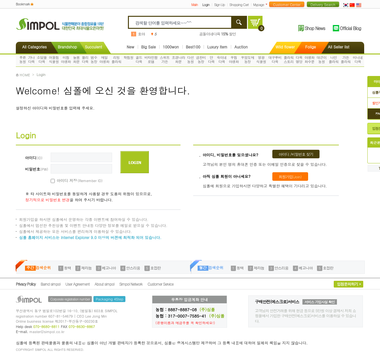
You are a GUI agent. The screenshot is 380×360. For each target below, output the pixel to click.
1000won (171, 47)
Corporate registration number (70, 299)
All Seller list (338, 46)
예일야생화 (104, 59)
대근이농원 (321, 59)
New (130, 47)
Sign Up (219, 4)
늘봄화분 (76, 59)
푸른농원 (22, 59)
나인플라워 (334, 59)
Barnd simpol (50, 284)
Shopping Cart (239, 4)
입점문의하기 (347, 284)
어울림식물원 (54, 59)
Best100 (193, 47)
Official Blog (350, 28)
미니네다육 (358, 59)
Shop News (315, 28)
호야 (141, 33)
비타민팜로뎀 (151, 59)
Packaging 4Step (109, 299)
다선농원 (190, 59)
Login (206, 4)
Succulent (93, 46)
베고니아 (109, 267)
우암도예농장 (247, 59)
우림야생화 (234, 59)
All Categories (34, 46)
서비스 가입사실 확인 (320, 302)
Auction (241, 47)
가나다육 (31, 59)
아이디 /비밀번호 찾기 (296, 154)
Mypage (258, 4)
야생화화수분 (309, 59)
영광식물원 (261, 59)
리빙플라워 (116, 59)
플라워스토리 (289, 59)
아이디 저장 (72, 180)
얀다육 (211, 59)
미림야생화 (66, 59)
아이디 (33, 157)
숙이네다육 (222, 59)
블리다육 (85, 59)
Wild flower (285, 46)
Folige (310, 46)
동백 (67, 267)
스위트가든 (164, 59)
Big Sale (148, 47)
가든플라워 (346, 59)
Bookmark (23, 4)
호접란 (155, 267)
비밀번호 (36, 169)
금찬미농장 (201, 59)
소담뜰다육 (42, 59)
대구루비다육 (275, 59)
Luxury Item (217, 47)
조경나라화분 (178, 59)
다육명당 (299, 59)
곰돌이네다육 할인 (217, 33)
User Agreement (78, 284)
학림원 (128, 57)
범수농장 (94, 59)
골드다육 (139, 59)
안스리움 (133, 267)
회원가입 (290, 176)
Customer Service (161, 284)
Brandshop (67, 46)
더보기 (267, 4)
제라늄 (86, 267)
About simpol (104, 284)
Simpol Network (130, 284)
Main (194, 4)
